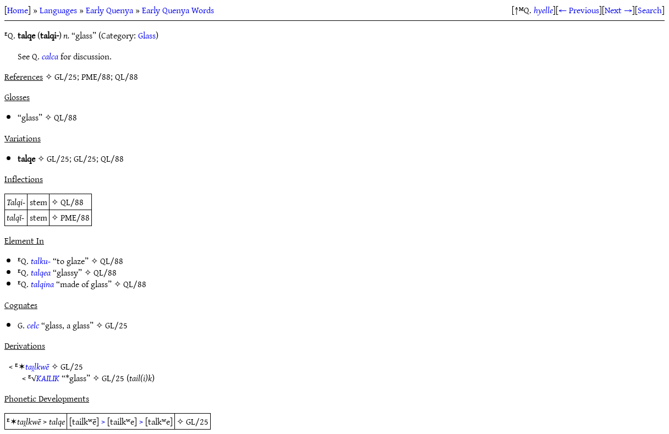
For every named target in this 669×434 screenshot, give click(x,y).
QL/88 (65, 117)
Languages (58, 10)
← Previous (578, 10)
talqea (41, 272)
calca (50, 56)
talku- (41, 260)
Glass (147, 35)
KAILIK (47, 378)
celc (33, 325)
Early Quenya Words (178, 10)
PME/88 (75, 217)
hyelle (543, 10)
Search (650, 10)
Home (17, 10)
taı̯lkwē (37, 366)
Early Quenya (109, 10)
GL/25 (58, 158)
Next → (618, 10)
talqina (42, 284)
